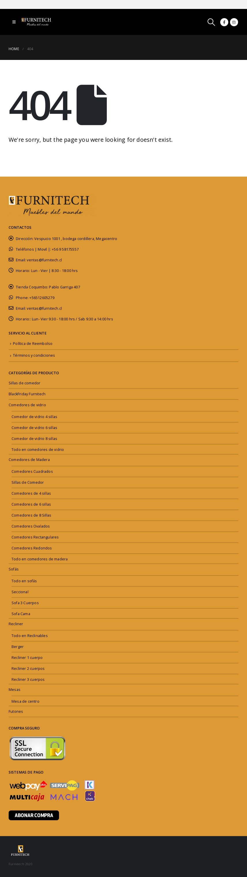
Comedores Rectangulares (35, 537)
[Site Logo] (37, 22)
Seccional (20, 591)
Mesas (14, 689)
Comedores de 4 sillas (31, 493)
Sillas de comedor (24, 383)
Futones (16, 711)
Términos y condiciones (34, 355)
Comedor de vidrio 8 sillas (34, 438)
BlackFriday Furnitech (27, 394)
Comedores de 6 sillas (31, 504)
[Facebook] (224, 22)
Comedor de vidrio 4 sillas (34, 416)
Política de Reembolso (32, 343)
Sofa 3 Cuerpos (25, 602)
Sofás (14, 569)
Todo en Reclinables (30, 635)
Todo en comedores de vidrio (38, 449)
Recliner (16, 623)
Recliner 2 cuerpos (28, 668)
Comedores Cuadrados (32, 471)
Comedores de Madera (29, 459)
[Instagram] (234, 22)
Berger (18, 646)
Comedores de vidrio (27, 404)
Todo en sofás (24, 581)
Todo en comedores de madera (40, 559)
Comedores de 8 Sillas (31, 515)
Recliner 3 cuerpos (28, 679)
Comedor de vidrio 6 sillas (34, 427)
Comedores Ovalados (31, 526)
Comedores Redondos (32, 548)
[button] (14, 22)
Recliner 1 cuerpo (27, 657)
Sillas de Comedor (28, 482)
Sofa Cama (21, 613)
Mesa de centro (25, 701)
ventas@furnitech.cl (44, 260)
